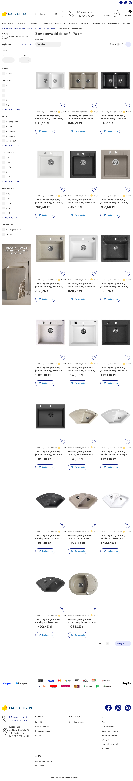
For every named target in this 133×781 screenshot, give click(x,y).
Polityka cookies (42, 726)
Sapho (9, 73)
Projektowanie (108, 726)
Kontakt (38, 722)
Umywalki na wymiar (110, 744)
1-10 (8, 158)
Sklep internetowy (64, 778)
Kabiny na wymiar (109, 735)
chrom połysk (12, 122)
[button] (61, 14)
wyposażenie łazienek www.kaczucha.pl (17, 28)
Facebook (39, 766)
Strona (113, 44)
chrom (9, 126)
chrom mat (10, 131)
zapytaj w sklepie (13, 230)
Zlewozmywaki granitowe (46, 111)
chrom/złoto (11, 136)
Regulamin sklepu (42, 731)
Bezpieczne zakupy (43, 761)
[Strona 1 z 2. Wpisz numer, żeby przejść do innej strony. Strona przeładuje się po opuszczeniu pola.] (118, 44)
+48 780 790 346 (86, 15)
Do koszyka (45, 131)
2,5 (7, 95)
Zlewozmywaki (49, 28)
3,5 (7, 105)
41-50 (9, 177)
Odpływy (105, 740)
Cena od (5, 55)
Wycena (105, 748)
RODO (38, 735)
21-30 (8, 167)
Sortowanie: (40, 39)
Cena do (22, 55)
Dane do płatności (76, 722)
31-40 (9, 172)
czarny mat (11, 141)
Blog (104, 722)
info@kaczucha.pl (86, 12)
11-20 (8, 162)
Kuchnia (38, 28)
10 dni (9, 234)
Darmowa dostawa (110, 731)
